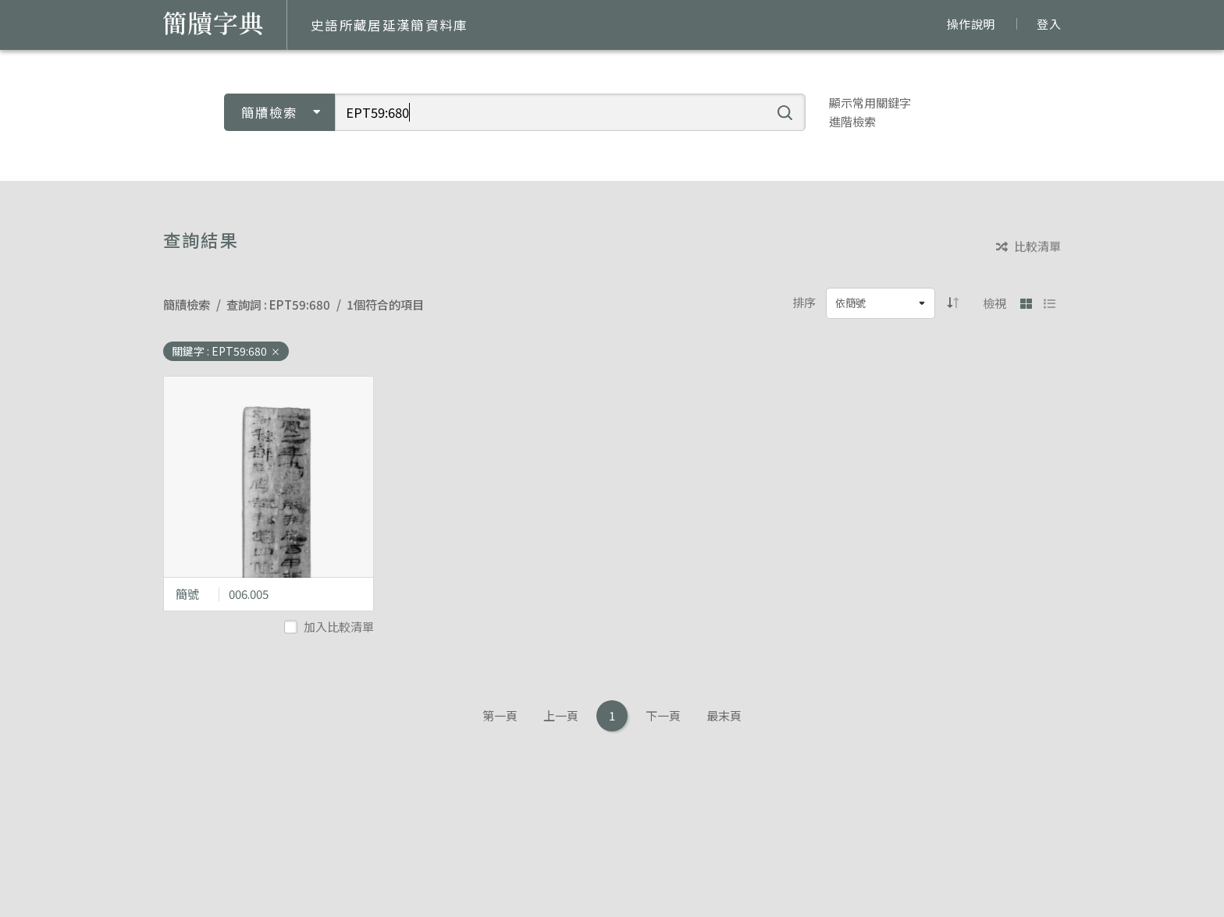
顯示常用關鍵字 (870, 102)
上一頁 (560, 715)
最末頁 (724, 715)
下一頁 (663, 715)
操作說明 (970, 24)
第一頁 (500, 715)
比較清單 (1028, 246)
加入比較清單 (330, 626)
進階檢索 (852, 121)
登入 (1049, 24)
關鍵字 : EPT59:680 (226, 351)
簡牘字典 (213, 23)
